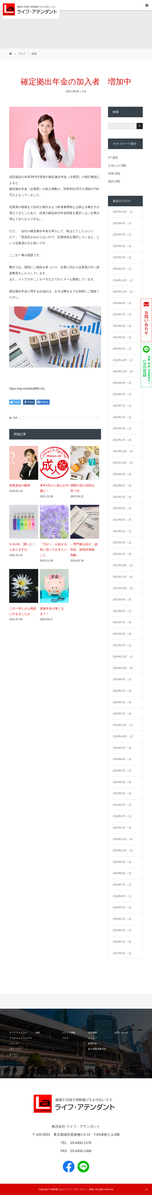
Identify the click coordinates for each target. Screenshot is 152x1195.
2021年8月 (122, 610)
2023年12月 (123, 360)
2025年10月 (123, 211)
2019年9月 (122, 747)
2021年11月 (123, 576)
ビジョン (92, 1038)
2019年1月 (122, 827)
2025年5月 (122, 246)
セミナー (13, 1054)
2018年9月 (122, 861)
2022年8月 (122, 485)
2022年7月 (122, 496)
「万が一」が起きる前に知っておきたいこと (53, 550)
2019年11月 (123, 725)
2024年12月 (123, 280)
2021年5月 (122, 645)
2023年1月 (122, 439)
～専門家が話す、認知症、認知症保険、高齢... (83, 550)
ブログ (65, 1038)
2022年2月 (122, 542)
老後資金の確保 (19, 485)
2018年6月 (122, 896)
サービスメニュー (18, 1032)
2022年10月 (123, 462)
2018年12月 (123, 839)
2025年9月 (122, 223)
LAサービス (15, 1049)
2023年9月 (122, 382)
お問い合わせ (121, 1032)
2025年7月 (122, 234)
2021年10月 (123, 588)
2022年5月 (122, 519)
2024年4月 (122, 348)
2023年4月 (122, 417)
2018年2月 (122, 930)
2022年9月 (122, 474)
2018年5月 (122, 907)
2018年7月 (122, 884)
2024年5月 (122, 337)
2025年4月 (122, 257)
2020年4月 (122, 690)
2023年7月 (122, 405)
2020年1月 (122, 713)
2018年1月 (122, 941)
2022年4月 (122, 531)
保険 (84, 91)
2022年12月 (123, 451)
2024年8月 (122, 303)
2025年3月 (122, 268)
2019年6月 (122, 782)
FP (110, 157)
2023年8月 (122, 394)
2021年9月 (122, 599)
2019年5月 (122, 793)
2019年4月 (122, 804)
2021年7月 (122, 622)
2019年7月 (122, 770)
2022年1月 (122, 553)
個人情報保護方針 (97, 1049)
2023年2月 (122, 428)
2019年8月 (122, 759)
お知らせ (114, 165)
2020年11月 (123, 656)
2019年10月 (123, 736)
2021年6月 (122, 633)
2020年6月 (122, 679)
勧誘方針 (92, 1043)
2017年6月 (122, 953)
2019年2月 (122, 816)
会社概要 (92, 1032)
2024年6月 (122, 325)
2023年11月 (123, 371)
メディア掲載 (68, 1032)
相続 (111, 181)
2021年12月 (123, 565)
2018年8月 (122, 873)
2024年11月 (123, 291)
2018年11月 (123, 850)
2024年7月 (122, 314)
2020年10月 (123, 667)
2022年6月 (122, 508)
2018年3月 (122, 918)
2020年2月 (122, 702)
